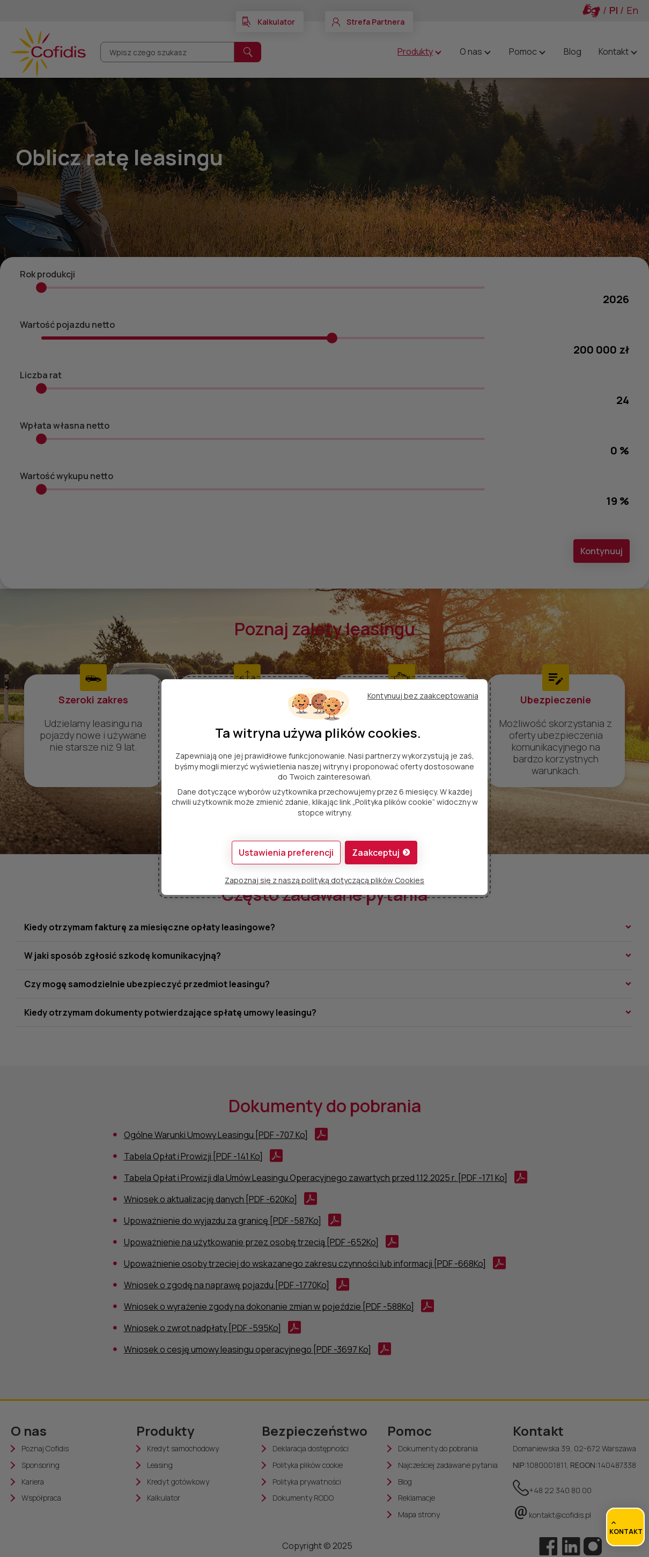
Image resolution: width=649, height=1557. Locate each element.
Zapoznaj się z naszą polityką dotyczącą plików (324, 880)
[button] (381, 852)
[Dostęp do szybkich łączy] (625, 1527)
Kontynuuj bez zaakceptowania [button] (422, 696)
